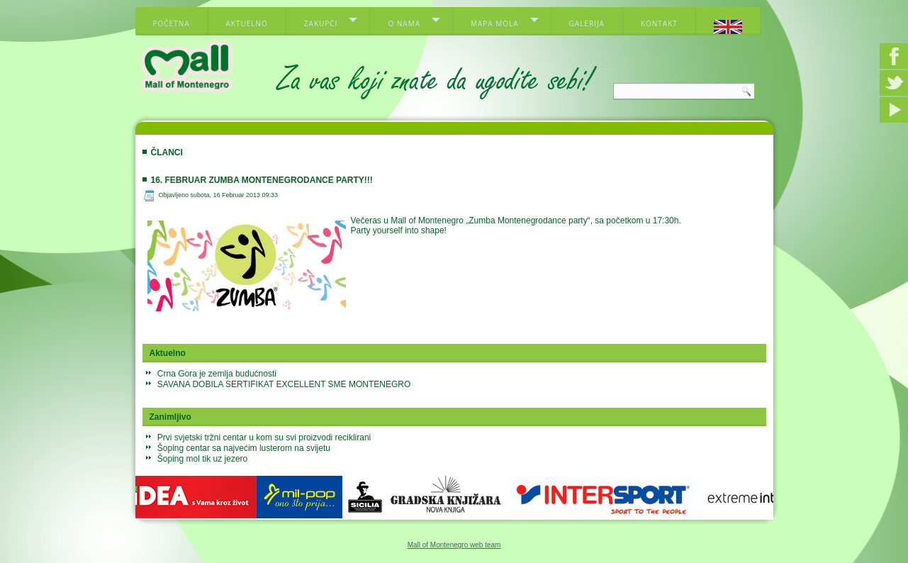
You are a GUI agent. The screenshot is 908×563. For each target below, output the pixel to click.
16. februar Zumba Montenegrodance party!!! (262, 180)
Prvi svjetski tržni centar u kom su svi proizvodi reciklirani (264, 437)
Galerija (587, 23)
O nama (404, 23)
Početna (171, 23)
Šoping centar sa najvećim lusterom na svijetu (243, 448)
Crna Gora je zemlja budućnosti (216, 374)
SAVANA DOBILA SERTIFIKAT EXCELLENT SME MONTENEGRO (283, 384)
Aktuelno (247, 23)
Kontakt (659, 23)
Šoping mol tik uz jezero (202, 459)
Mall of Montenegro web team (454, 545)
